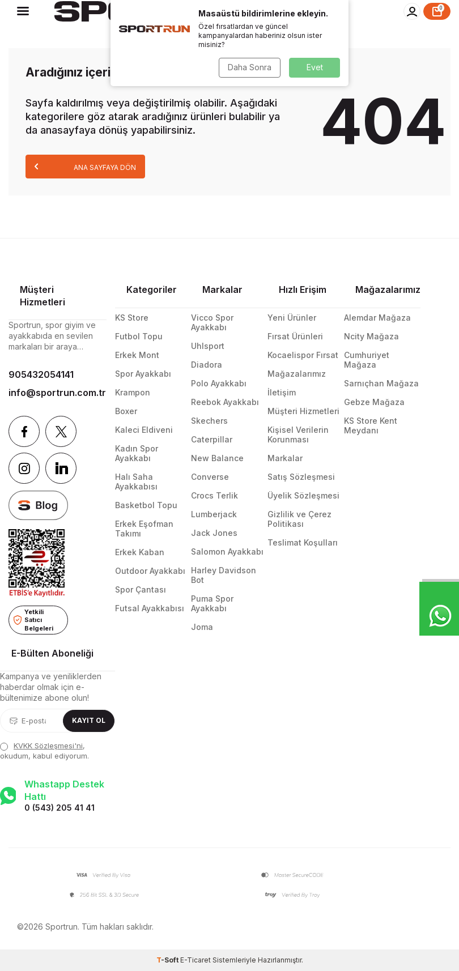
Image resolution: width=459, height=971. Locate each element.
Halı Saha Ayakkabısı (136, 481)
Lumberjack (214, 514)
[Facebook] (24, 431)
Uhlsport (207, 346)
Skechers (209, 420)
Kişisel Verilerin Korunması (298, 434)
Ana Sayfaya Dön (85, 166)
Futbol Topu (139, 336)
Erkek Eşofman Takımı (144, 528)
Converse (210, 477)
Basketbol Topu (146, 505)
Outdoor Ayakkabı (150, 571)
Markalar (285, 458)
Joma (202, 627)
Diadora (206, 364)
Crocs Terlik (214, 495)
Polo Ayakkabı (218, 383)
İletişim (281, 392)
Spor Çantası (140, 589)
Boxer (126, 411)
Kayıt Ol (88, 720)
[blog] (38, 505)
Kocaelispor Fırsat (302, 355)
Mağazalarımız (296, 373)
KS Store (131, 317)
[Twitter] (60, 431)
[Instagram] (24, 468)
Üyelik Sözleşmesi (303, 495)
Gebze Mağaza (374, 402)
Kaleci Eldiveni (144, 430)
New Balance (217, 458)
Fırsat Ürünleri (295, 336)
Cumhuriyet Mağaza (366, 359)
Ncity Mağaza (371, 336)
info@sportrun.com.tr (57, 392)
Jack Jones (214, 533)
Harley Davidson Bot (223, 575)
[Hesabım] (411, 11)
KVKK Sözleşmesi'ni (48, 745)
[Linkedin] (60, 468)
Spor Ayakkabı (143, 373)
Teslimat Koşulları (302, 542)
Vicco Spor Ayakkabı (212, 322)
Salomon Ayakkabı (227, 551)
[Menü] (23, 11)
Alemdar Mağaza (377, 317)
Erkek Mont (137, 355)
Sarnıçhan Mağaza (381, 383)
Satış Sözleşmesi (301, 477)
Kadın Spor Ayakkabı (136, 453)
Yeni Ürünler (291, 317)
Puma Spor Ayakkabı (212, 603)
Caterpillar (211, 439)
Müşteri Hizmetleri (303, 411)
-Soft (168, 960)
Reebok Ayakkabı (225, 402)
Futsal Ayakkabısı (149, 608)
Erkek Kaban (139, 552)
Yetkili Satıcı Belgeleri (33, 620)
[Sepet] (436, 11)
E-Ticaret (195, 960)
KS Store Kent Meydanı (370, 425)
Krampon (132, 392)
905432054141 (41, 374)
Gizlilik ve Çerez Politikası (299, 519)
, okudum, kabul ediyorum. (44, 750)
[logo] (160, 11)
